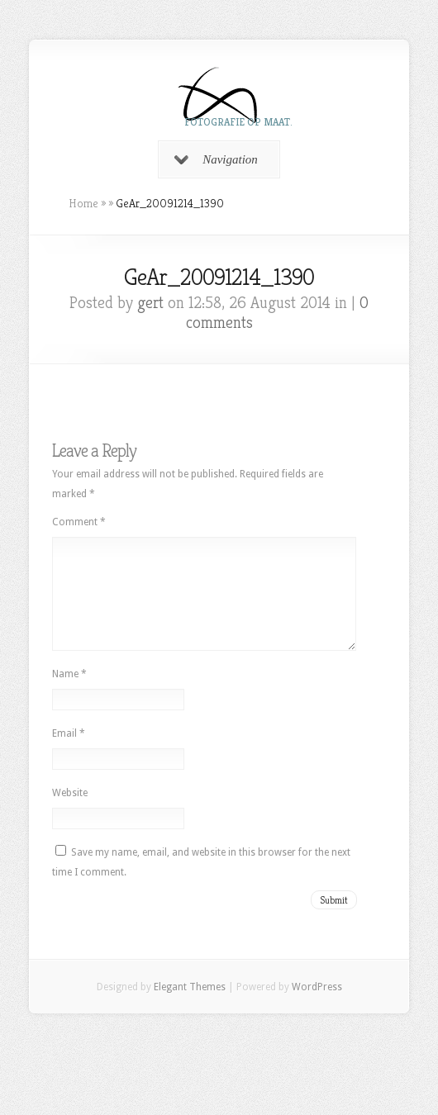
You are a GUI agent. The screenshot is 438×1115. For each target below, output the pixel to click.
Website (70, 812)
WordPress (317, 1007)
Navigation (216, 159)
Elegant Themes (190, 1007)
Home (83, 203)
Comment (79, 522)
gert (150, 302)
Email (68, 753)
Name (69, 694)
